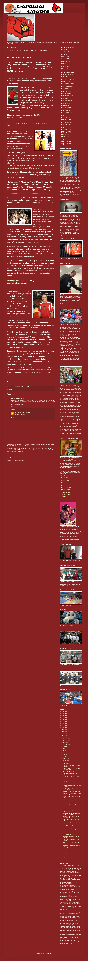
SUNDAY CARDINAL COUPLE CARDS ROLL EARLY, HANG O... (71, 814)
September (65, 744)
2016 (63, 731)
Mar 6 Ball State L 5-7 (66, 105)
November (65, 740)
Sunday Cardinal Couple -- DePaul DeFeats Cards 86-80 (70, 833)
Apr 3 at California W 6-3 (66, 138)
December (65, 738)
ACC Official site (65, 477)
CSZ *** (63, 482)
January (65, 760)
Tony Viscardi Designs (66, 494)
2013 (63, 737)
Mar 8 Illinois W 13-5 (66, 110)
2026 (63, 711)
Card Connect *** (65, 480)
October (65, 742)
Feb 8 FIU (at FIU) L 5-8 (66, 81)
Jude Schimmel (33, 388)
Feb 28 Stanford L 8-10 (66, 102)
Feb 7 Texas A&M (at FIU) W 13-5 (69, 78)
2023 (63, 717)
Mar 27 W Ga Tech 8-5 (66, 129)
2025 (63, 713)
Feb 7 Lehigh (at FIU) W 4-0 (67, 79)
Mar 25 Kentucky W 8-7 (66, 127)
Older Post (52, 457)
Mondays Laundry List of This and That (71, 791)
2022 (63, 719)
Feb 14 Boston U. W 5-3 (66, 88)
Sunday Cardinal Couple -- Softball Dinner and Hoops (70, 774)
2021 (63, 721)
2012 (63, 853)
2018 (63, 727)
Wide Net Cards (65, 496)
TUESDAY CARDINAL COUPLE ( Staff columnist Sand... (71, 769)
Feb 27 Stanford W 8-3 (66, 100)
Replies (14, 409)
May (64, 752)
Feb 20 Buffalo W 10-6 (66, 91)
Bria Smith (21, 388)
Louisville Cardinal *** (66, 487)
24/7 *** (63, 475)
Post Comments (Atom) (18, 460)
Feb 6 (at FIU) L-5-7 (65, 76)
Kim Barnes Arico (40, 388)
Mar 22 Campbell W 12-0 (67, 126)
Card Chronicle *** (65, 479)
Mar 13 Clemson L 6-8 (66, 114)
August (64, 746)
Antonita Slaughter (14, 388)
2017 (63, 729)
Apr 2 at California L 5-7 (66, 136)
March (64, 756)
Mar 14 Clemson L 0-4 (66, 115)
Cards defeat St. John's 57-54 (69, 771)
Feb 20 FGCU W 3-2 (66, 93)
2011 (63, 855)
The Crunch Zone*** (65, 492)
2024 (63, 715)
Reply (12, 406)
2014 (63, 735)
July (64, 748)
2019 (63, 725)
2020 (63, 723)
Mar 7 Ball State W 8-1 (66, 107)
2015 (63, 733)
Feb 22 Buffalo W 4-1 (66, 98)
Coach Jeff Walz (26, 388)
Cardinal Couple (19, 412)
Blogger (50, 953)
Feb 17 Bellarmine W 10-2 (67, 90)
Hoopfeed (63, 486)
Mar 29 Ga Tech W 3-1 (66, 132)
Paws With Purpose (65, 489)
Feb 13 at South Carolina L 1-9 (68, 85)
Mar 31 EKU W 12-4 (65, 134)
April (64, 754)
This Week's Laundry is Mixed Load (71, 828)
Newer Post (9, 457)
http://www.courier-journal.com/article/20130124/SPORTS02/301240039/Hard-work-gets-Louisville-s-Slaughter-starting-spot (30, 165)
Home (31, 457)
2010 (63, 857)
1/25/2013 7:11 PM (21, 398)
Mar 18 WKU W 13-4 (66, 119)
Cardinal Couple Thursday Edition (70, 803)
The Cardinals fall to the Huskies (70, 804)
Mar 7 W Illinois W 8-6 (66, 109)
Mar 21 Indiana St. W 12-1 (67, 122)
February (65, 758)
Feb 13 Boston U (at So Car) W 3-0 (69, 83)
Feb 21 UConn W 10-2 (66, 97)
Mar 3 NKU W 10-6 (65, 103)
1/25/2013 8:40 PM (27, 412)
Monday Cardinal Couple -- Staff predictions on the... (70, 830)
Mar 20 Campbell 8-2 (66, 121)
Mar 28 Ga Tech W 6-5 (66, 131)
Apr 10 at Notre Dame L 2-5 (67, 141)
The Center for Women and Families (69, 491)
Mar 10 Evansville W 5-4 (66, 112)
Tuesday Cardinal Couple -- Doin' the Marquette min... (71, 789)
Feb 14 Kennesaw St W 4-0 (67, 86)
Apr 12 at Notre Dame (66, 145)
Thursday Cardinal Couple (68, 783)
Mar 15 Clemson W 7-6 (66, 117)
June (64, 750)
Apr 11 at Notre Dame (66, 143)
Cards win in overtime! (68, 825)
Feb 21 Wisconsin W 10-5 (67, 95)
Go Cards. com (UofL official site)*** (69, 484)
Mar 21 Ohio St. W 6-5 (66, 124)
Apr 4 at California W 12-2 (67, 139)
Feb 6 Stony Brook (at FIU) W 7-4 (68, 74)
